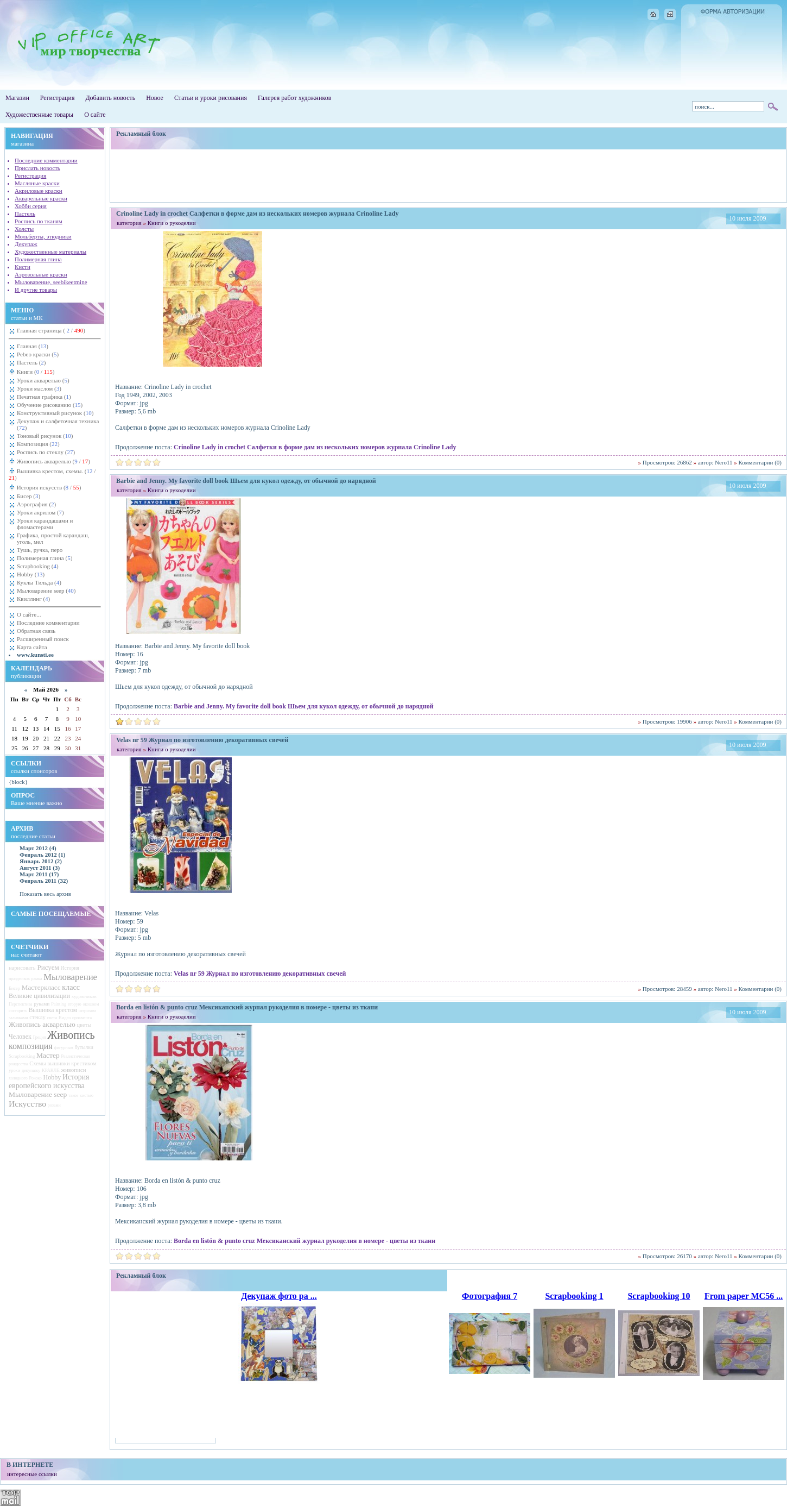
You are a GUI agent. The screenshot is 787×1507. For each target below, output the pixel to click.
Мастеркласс (41, 987)
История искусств (48, 487)
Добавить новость (110, 98)
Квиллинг (33, 598)
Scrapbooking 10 (658, 1296)
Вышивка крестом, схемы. (52, 474)
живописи (73, 1069)
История (70, 968)
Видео (65, 1017)
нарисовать (22, 968)
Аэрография (36, 504)
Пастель (25, 213)
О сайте (94, 114)
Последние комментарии (46, 160)
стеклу (37, 1017)
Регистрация (57, 98)
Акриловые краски (38, 190)
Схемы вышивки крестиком (62, 1063)
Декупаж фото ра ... (279, 1296)
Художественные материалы (50, 251)
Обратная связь (36, 630)
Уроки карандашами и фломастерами (45, 523)
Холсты (24, 228)
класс (71, 987)
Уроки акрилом (40, 512)
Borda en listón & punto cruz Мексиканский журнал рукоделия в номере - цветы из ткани (304, 1241)
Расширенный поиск (43, 639)
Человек (20, 1036)
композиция (31, 1046)
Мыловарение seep (46, 590)
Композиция (38, 444)
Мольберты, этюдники (43, 236)
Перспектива (21, 1004)
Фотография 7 (489, 1296)
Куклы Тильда (39, 582)
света (52, 1017)
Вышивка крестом (53, 1010)
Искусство (27, 1103)
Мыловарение (70, 977)
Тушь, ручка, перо (39, 550)
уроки (14, 1070)
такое (73, 1095)
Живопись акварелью (52, 461)
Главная (32, 346)
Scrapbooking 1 (574, 1296)
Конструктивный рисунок (55, 413)
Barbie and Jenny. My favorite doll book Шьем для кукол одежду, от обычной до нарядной (304, 706)
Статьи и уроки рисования (210, 98)
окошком (90, 1004)
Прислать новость (37, 168)
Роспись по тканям (38, 221)
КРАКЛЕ (51, 1070)
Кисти (22, 266)
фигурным (63, 1047)
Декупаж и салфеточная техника (58, 424)
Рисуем (48, 967)
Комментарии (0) (760, 462)
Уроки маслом (39, 388)
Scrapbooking (38, 566)
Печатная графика (44, 396)
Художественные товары (39, 114)
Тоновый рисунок (45, 435)
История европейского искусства (49, 1081)
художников (84, 996)
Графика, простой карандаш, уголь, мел (53, 538)
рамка (36, 978)
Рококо (35, 1078)
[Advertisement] (448, 175)
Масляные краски (37, 183)
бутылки (84, 1047)
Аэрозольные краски (41, 274)
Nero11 (724, 462)
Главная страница (51, 330)
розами (54, 1105)
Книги (35, 371)
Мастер (48, 1055)
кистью (86, 1095)
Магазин (17, 98)
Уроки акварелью (43, 380)
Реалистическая (75, 1056)
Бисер (28, 496)
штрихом (87, 1010)
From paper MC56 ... (744, 1296)
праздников (19, 978)
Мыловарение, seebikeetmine (51, 282)
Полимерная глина (38, 259)
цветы (84, 1025)
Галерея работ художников (294, 98)
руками (41, 1004)
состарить (18, 1010)
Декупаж (26, 244)
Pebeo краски (38, 354)
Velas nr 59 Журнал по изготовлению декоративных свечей (260, 973)
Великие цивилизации (39, 996)
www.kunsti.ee (35, 654)
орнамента (82, 1017)
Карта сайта (32, 647)
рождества (18, 1064)
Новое (154, 98)
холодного (18, 1078)
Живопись (70, 1035)
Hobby (31, 574)
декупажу (31, 1070)
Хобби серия (31, 206)
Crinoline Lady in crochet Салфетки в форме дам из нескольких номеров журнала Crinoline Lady (315, 447)
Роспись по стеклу (46, 452)
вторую (74, 1004)
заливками (18, 1017)
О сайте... (29, 614)
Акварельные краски (41, 198)
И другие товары (36, 289)
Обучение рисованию (49, 404)
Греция (39, 1037)
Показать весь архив (45, 893)
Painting (58, 1004)
